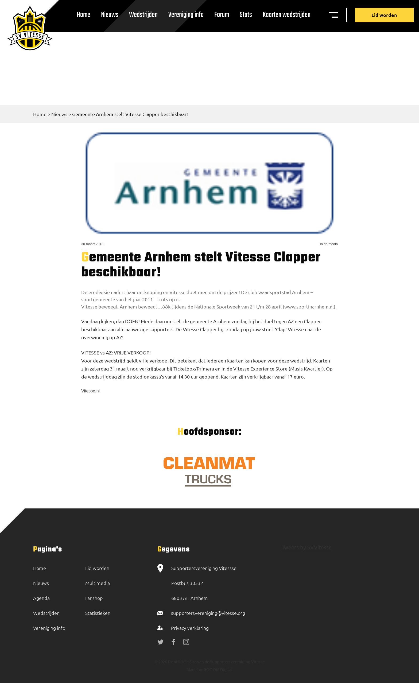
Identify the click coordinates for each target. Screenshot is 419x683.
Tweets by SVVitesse (307, 547)
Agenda (41, 598)
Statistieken (97, 613)
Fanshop (94, 598)
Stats (246, 15)
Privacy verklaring (190, 628)
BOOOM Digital (217, 669)
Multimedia (97, 583)
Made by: (195, 669)
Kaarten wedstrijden (287, 15)
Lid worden (384, 15)
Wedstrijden (143, 15)
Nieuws (109, 15)
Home (83, 15)
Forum (221, 15)
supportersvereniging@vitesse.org (208, 613)
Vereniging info (186, 15)
